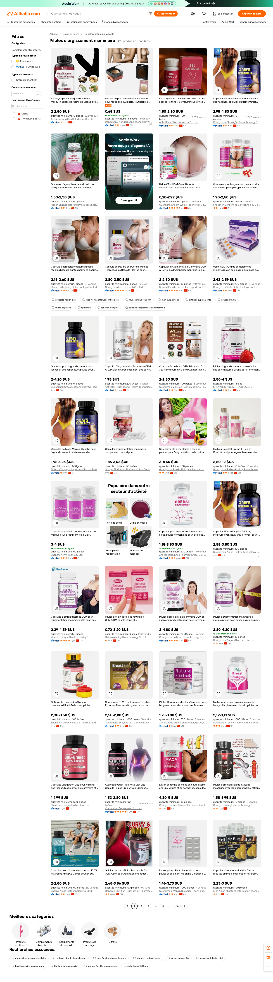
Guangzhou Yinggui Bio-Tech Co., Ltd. (234, 640)
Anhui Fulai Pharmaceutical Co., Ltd (178, 122)
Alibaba (53, 33)
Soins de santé (71, 33)
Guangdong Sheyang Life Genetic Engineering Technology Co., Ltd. (129, 722)
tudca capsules (61, 307)
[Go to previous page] (127, 906)
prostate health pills (64, 299)
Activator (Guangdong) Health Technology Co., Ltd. (129, 386)
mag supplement (168, 299)
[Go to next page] (184, 906)
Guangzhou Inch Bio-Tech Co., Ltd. (124, 287)
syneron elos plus (108, 307)
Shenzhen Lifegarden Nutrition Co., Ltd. (73, 805)
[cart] (204, 14)
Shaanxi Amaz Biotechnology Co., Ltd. (71, 890)
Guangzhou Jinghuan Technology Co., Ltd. (236, 805)
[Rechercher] (166, 14)
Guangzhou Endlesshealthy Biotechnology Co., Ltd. (237, 469)
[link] (268, 948)
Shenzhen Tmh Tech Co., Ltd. (67, 554)
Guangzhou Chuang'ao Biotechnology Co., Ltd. (237, 122)
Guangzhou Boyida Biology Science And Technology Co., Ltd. (183, 469)
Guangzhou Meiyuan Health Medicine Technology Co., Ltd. (183, 386)
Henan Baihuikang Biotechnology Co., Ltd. (74, 287)
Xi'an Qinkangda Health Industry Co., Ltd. (73, 637)
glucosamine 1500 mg (138, 299)
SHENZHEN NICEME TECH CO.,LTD (232, 386)
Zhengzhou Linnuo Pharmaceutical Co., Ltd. (183, 554)
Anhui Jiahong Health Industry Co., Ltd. (72, 119)
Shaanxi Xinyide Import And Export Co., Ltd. (182, 287)
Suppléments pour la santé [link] (99, 33)
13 (177, 906)
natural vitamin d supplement (69, 958)
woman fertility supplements (100, 966)
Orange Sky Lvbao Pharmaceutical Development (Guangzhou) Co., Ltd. (129, 469)
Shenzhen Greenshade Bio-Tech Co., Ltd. (73, 722)
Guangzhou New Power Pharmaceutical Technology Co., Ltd (183, 805)
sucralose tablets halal (209, 958)
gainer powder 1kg (178, 958)
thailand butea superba (64, 966)
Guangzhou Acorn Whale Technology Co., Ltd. (183, 204)
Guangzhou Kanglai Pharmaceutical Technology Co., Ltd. (237, 722)
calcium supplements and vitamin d (145, 307)
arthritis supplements (198, 299)
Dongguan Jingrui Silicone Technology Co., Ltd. (129, 121)
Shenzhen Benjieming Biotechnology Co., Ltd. (237, 204)
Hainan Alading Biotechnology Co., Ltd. (126, 637)
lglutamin (84, 307)
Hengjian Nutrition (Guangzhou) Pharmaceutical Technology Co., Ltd (129, 890)
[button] (150, 13)
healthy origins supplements (28, 966)
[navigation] (27, 470)
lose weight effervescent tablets (100, 299)
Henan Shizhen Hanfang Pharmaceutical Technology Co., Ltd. (75, 204)
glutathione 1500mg (136, 966)
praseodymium (227, 299)
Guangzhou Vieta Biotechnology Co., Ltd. (235, 287)
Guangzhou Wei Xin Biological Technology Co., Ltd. (183, 890)
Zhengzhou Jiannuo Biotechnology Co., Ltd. (183, 722)
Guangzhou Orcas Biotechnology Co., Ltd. (74, 386)
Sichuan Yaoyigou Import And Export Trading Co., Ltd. (75, 469)
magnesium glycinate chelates (29, 958)
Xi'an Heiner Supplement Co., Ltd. (123, 808)
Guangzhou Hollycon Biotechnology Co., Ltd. (183, 637)
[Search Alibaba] (98, 14)
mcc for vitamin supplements (109, 958)
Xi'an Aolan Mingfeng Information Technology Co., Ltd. (237, 890)
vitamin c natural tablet (147, 958)
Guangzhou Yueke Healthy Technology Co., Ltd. (237, 551)
